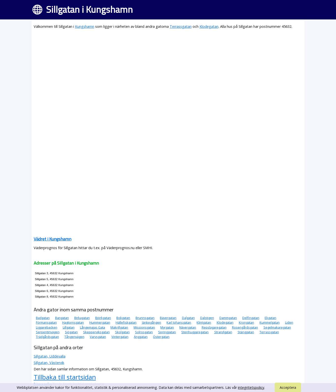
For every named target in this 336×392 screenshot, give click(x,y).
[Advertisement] (168, 67)
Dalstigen (207, 318)
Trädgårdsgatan (47, 336)
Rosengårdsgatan (245, 327)
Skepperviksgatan (96, 332)
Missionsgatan (144, 327)
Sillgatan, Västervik (49, 362)
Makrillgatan (119, 327)
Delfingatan (250, 318)
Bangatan (62, 318)
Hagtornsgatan (73, 322)
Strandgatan (223, 332)
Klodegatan (208, 26)
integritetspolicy (251, 387)
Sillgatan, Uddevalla (49, 356)
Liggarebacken (46, 327)
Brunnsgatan (145, 318)
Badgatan (43, 318)
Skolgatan (122, 332)
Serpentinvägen (48, 332)
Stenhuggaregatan (195, 332)
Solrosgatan (144, 332)
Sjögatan (71, 332)
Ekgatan (270, 318)
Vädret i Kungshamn (52, 239)
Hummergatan (99, 322)
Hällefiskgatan (126, 322)
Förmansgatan (46, 322)
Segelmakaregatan (277, 327)
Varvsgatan (98, 336)
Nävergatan (187, 327)
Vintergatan (119, 336)
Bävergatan (168, 318)
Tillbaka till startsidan (65, 377)
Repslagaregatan (214, 327)
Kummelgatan (270, 322)
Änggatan (141, 336)
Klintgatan (204, 322)
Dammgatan (228, 318)
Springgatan (167, 332)
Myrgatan (167, 327)
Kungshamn (84, 26)
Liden (289, 322)
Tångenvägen (74, 336)
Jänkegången (151, 322)
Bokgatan (123, 318)
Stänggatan (246, 332)
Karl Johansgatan (179, 322)
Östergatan (161, 336)
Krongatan (246, 322)
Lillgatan (69, 327)
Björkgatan (103, 318)
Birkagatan (82, 318)
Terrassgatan (181, 26)
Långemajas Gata (92, 327)
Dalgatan (188, 318)
